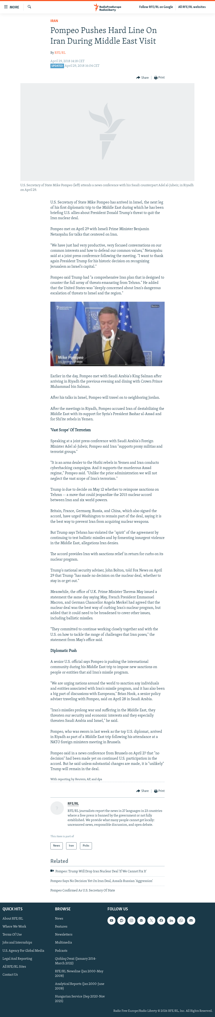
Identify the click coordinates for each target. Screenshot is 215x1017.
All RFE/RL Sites (14, 966)
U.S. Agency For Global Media (23, 950)
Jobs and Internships (17, 942)
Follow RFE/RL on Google (156, 7)
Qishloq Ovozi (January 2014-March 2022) (75, 961)
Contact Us (10, 974)
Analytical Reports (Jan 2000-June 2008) (79, 986)
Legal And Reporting (17, 958)
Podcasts (61, 950)
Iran (54, 21)
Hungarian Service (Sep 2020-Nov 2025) (80, 999)
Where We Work (14, 926)
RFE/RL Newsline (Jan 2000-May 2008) (79, 974)
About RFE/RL (13, 918)
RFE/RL (60, 53)
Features (61, 926)
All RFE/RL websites (192, 7)
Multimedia (63, 942)
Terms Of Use (12, 934)
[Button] (142, 78)
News (59, 918)
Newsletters (63, 934)
